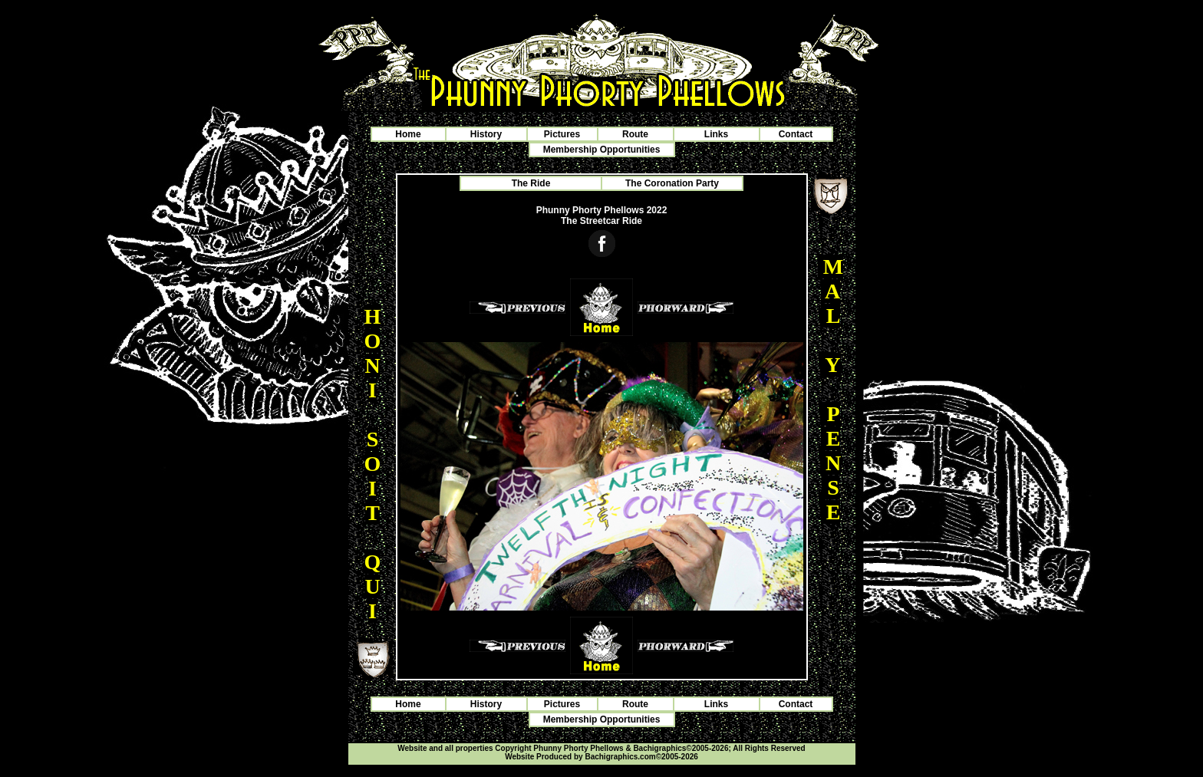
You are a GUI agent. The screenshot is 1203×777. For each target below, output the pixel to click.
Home (407, 134)
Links (716, 134)
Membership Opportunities (602, 149)
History (486, 134)
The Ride (531, 183)
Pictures (562, 134)
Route (635, 134)
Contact (796, 134)
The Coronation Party (672, 183)
